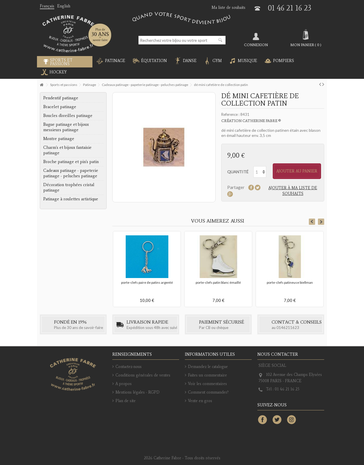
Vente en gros (200, 400)
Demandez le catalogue (208, 366)
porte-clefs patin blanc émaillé (218, 282)
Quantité (238, 171)
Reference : (230, 114)
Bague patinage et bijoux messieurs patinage (66, 127)
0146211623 (287, 327)
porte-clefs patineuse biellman (290, 282)
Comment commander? (208, 392)
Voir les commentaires (207, 383)
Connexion (256, 45)
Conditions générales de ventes (142, 375)
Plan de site (125, 400)
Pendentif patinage (60, 97)
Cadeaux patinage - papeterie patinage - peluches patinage (70, 173)
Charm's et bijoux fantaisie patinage (67, 150)
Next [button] (321, 222)
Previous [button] (312, 222)
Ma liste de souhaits (228, 7)
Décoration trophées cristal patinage (68, 187)
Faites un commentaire (207, 375)
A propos (123, 383)
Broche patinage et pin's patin (71, 161)
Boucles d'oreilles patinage (67, 115)
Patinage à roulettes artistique (70, 198)
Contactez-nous (128, 366)
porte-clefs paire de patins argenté (147, 282)
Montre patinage (58, 138)
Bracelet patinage (59, 106)
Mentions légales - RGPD (137, 392)
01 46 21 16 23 (289, 8)
